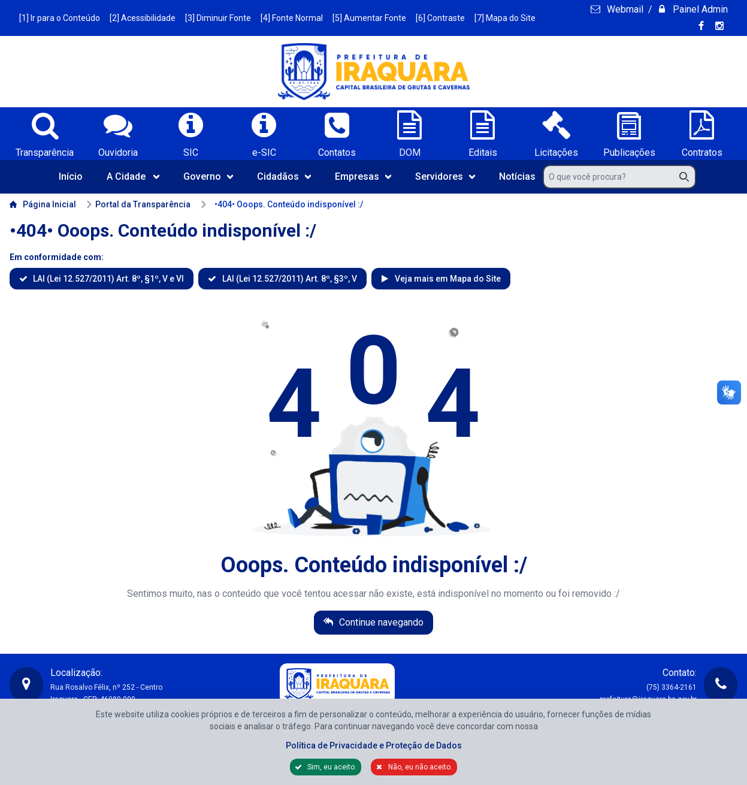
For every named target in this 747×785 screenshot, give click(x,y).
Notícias (517, 176)
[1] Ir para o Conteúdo (59, 18)
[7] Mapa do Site (505, 18)
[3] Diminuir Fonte (218, 18)
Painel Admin (699, 9)
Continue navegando (380, 622)
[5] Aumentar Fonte (369, 18)
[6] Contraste (440, 18)
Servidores (445, 176)
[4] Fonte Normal (292, 18)
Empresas (363, 176)
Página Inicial (43, 204)
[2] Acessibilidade (143, 18)
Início (71, 176)
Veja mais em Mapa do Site (447, 278)
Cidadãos (284, 176)
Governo (208, 176)
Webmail (623, 9)
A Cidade (133, 176)
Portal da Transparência (138, 204)
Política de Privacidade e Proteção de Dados (374, 745)
